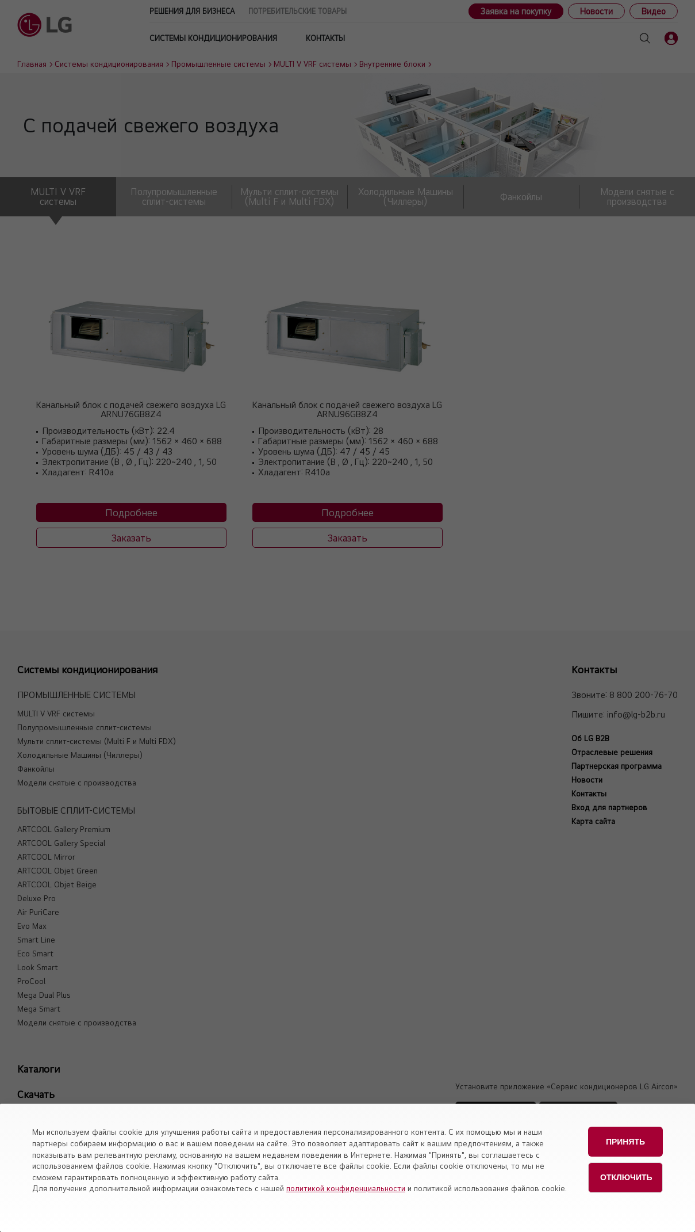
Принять (625, 1138)
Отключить (626, 1167)
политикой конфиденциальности (345, 1188)
